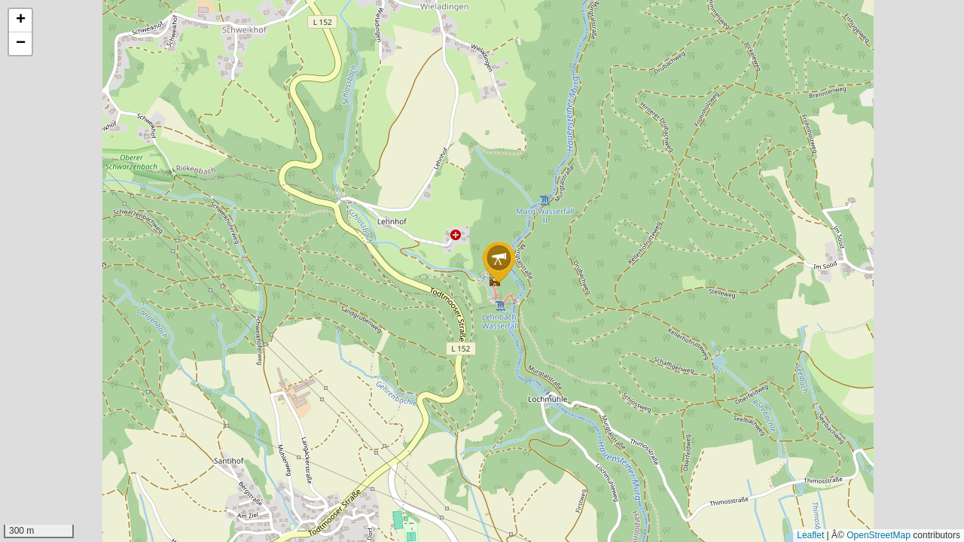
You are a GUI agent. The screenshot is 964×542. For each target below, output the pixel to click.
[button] (498, 262)
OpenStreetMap (879, 535)
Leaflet (810, 535)
